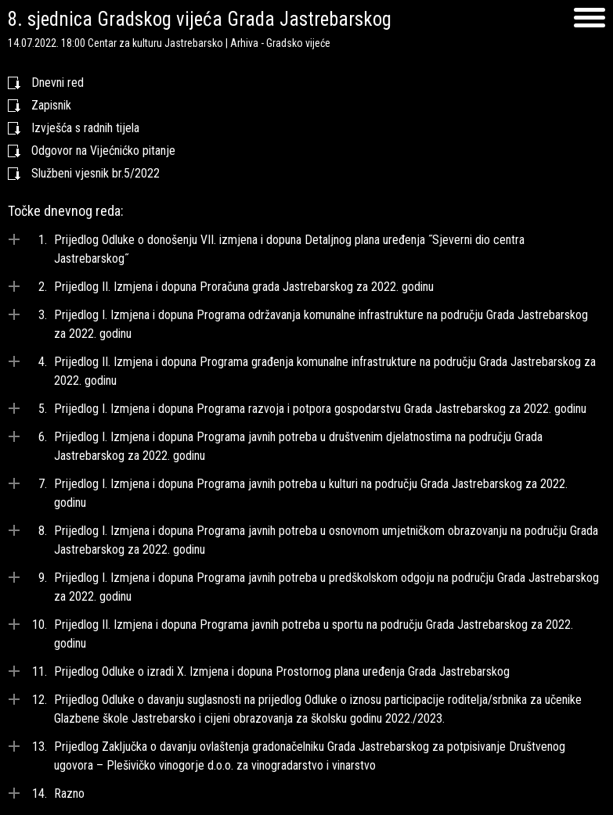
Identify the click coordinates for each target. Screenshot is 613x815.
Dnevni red (57, 82)
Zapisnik (51, 105)
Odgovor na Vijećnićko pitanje (103, 150)
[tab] (306, 249)
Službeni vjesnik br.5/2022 (95, 173)
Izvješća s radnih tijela (85, 127)
